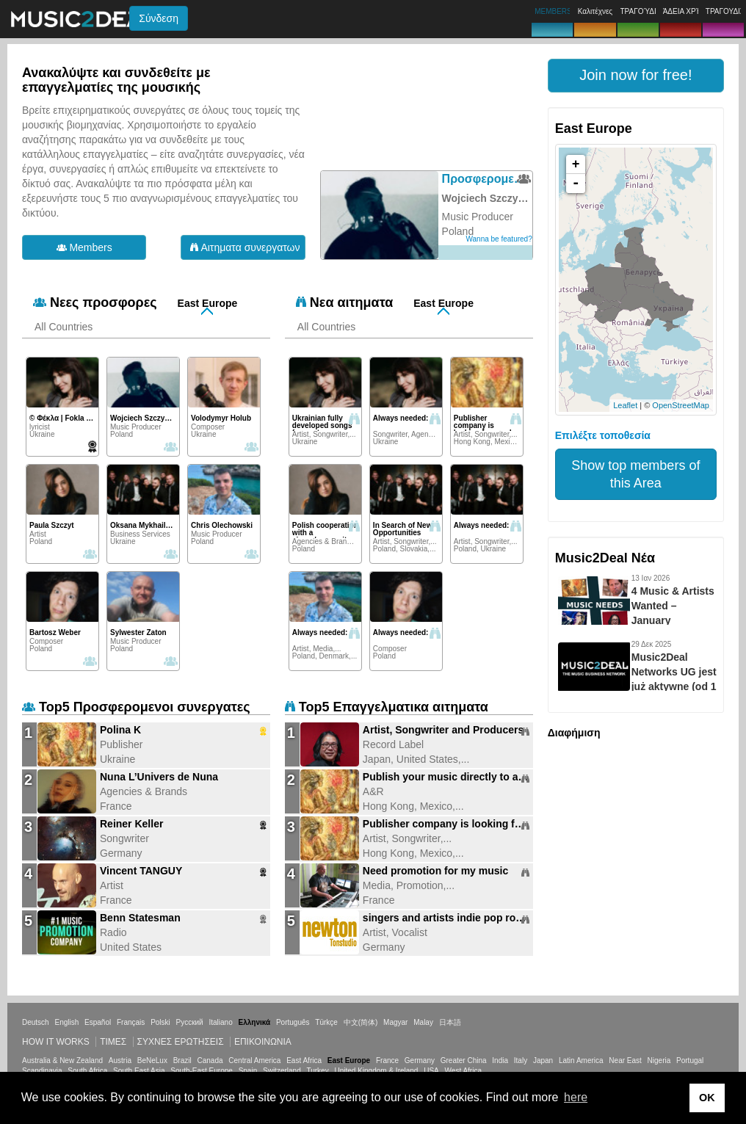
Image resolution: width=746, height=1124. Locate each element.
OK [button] (707, 1097)
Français (131, 1022)
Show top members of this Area (635, 474)
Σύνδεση (158, 18)
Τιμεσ (113, 1042)
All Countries (64, 327)
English (66, 1022)
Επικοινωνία (262, 1042)
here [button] (575, 1097)
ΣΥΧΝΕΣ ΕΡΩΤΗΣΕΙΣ (180, 1042)
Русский (189, 1022)
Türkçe (326, 1022)
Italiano (220, 1022)
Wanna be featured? (499, 239)
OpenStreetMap (680, 405)
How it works (56, 1042)
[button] (636, 76)
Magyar (395, 1022)
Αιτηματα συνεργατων (245, 247)
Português (293, 1022)
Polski (160, 1022)
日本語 (450, 1022)
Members (84, 247)
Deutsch (35, 1022)
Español (97, 1022)
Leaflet (625, 405)
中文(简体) (361, 1022)
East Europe (208, 303)
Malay (423, 1022)
